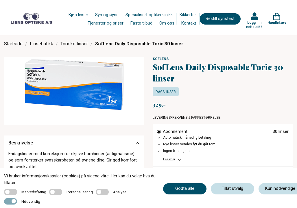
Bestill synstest (220, 18)
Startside (13, 44)
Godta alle (184, 188)
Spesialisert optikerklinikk (149, 14)
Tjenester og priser (105, 23)
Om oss (166, 23)
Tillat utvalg (232, 188)
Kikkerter (188, 14)
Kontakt (188, 23)
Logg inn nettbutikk (254, 25)
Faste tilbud (141, 23)
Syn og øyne (107, 14)
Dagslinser (166, 92)
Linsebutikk (41, 44)
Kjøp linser (78, 14)
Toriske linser (74, 44)
